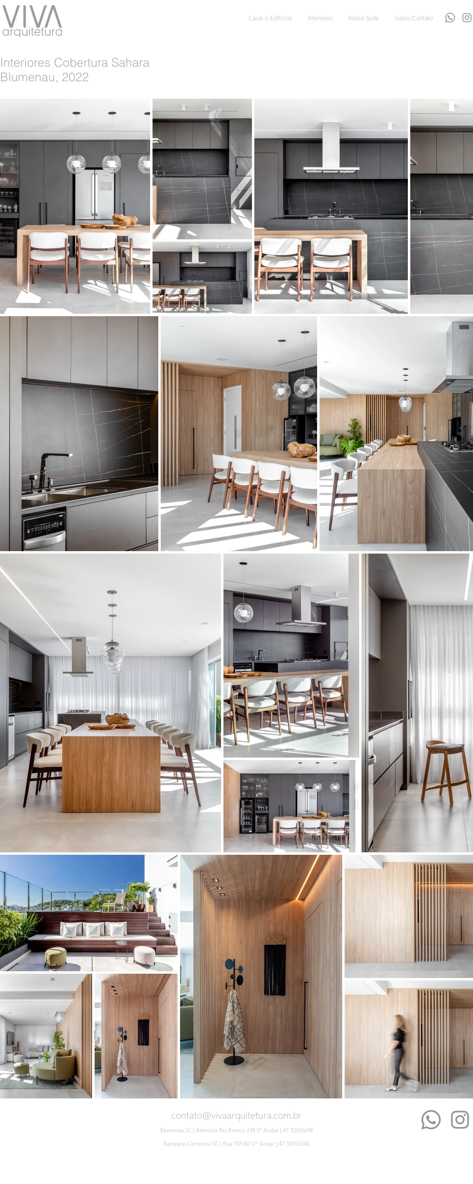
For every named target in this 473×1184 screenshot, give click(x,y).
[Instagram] (460, 1120)
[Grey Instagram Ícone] (467, 18)
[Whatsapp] (450, 18)
